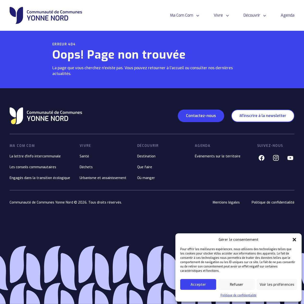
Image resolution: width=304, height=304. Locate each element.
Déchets (86, 167)
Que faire (144, 167)
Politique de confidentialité (238, 295)
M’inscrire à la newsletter (262, 115)
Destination (146, 156)
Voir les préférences (277, 284)
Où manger (146, 178)
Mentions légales (226, 202)
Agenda (287, 15)
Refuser (236, 284)
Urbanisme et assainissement (103, 178)
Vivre (218, 15)
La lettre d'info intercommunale (35, 156)
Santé (84, 156)
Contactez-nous (201, 115)
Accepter (198, 284)
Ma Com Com (181, 15)
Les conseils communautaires (33, 167)
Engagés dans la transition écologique (40, 178)
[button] (294, 239)
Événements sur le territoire (217, 156)
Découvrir (252, 15)
